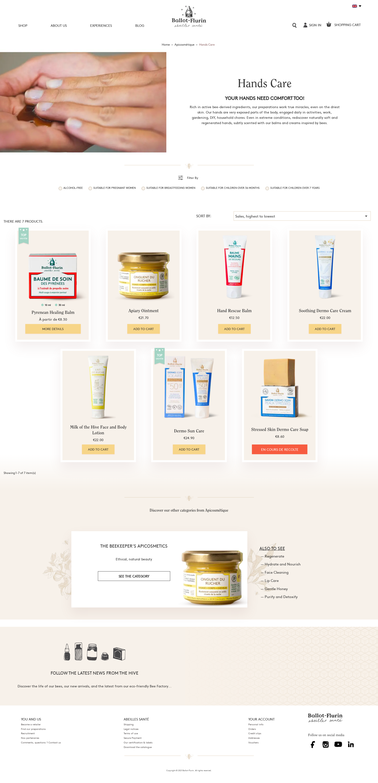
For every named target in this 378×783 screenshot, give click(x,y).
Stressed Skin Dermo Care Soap (279, 430)
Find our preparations (33, 729)
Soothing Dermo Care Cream (325, 311)
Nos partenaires (30, 738)
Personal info (255, 724)
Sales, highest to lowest (302, 216)
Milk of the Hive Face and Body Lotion (98, 430)
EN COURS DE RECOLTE (279, 449)
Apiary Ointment (143, 311)
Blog (139, 25)
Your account (261, 719)
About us (59, 25)
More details (53, 329)
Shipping (129, 724)
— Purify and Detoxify (279, 596)
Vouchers (253, 742)
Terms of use (131, 733)
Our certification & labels (138, 742)
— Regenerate (272, 555)
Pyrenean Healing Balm (53, 313)
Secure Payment (133, 738)
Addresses (254, 738)
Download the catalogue (138, 747)
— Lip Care (270, 580)
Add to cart (143, 329)
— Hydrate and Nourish (281, 563)
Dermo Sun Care (189, 431)
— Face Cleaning (275, 572)
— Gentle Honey (274, 588)
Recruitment (28, 733)
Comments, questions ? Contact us (41, 742)
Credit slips (254, 733)
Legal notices (131, 729)
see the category (134, 576)
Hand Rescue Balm (234, 311)
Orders (252, 729)
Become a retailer (31, 724)
